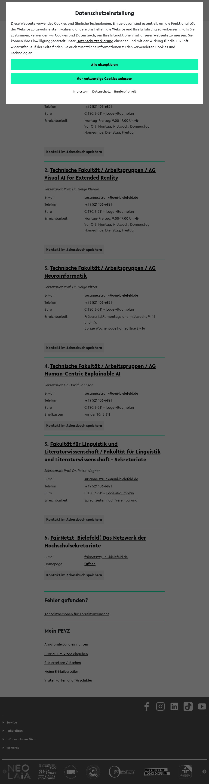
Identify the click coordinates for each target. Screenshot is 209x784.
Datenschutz (101, 91)
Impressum (81, 91)
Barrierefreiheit (125, 91)
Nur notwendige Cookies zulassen (104, 78)
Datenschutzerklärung (95, 40)
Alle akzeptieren (104, 64)
